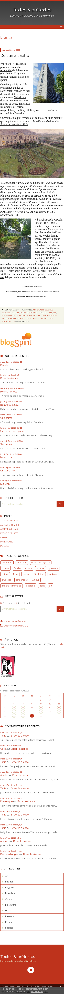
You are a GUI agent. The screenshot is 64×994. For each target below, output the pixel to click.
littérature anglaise (40, 562)
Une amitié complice (12, 431)
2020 (54, 313)
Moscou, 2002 (8, 457)
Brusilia (18, 63)
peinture (53, 568)
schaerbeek (22, 579)
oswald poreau (33, 318)
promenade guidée (10, 87)
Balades (40, 310)
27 (14, 715)
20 (14, 711)
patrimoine (27, 316)
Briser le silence (9, 378)
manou (4, 841)
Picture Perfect (8, 391)
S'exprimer (6, 444)
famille (17, 568)
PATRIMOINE (6, 541)
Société (9, 927)
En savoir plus (37, 991)
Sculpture (39, 574)
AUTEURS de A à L (9, 520)
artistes (53, 316)
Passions (24, 313)
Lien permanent (10, 310)
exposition (7, 562)
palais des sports (17, 318)
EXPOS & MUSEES (9, 533)
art (50, 585)
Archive (21, 211)
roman (28, 568)
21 (23, 711)
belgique (30, 585)
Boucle (4, 365)
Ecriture (41, 568)
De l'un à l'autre (14, 55)
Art (34, 310)
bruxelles (6, 579)
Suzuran (5, 483)
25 (59, 711)
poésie (26, 574)
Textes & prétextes (32, 9)
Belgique (49, 310)
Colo (3, 748)
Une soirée (6, 417)
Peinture (32, 313)
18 (59, 707)
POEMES (4, 545)
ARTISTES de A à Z (9, 529)
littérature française (11, 585)
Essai (15, 574)
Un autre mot (7, 470)
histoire (5, 568)
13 (14, 707)
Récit (42, 585)
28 (23, 715)
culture (53, 574)
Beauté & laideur (9, 404)
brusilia (5, 318)
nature (5, 574)
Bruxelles (6, 313)
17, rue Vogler (42, 235)
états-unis (22, 562)
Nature (8, 910)
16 (41, 707)
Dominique (6, 801)
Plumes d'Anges (9, 854)
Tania (3, 735)
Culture (15, 313)
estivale (48, 313)
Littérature (10, 904)
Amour (35, 579)
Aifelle (3, 775)
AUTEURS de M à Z (9, 524)
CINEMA (4, 537)
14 (23, 707)
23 (41, 711)
